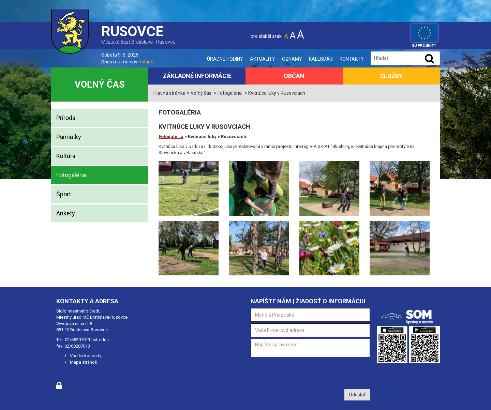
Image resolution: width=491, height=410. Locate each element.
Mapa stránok (83, 362)
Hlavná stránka (169, 93)
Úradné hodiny (225, 59)
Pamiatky (68, 136)
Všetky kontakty (85, 355)
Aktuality (262, 59)
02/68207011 (77, 339)
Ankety (65, 213)
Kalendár (321, 59)
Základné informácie (197, 75)
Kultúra (65, 156)
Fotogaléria (71, 175)
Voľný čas (100, 84)
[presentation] (302, 372)
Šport (63, 194)
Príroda (65, 117)
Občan (294, 75)
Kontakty (352, 59)
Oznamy (292, 59)
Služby (391, 75)
